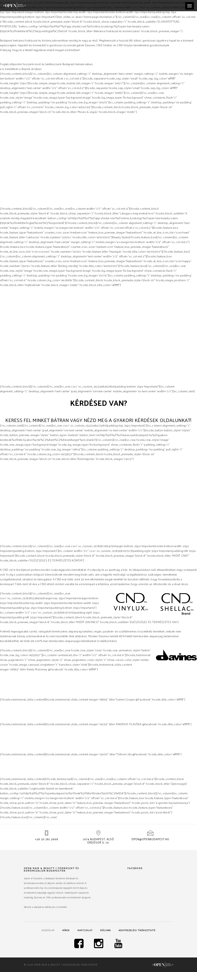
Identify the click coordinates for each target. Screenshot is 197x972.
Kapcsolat (85, 930)
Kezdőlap (48, 930)
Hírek (66, 930)
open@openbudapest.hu (150, 839)
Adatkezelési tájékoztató (137, 930)
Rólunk (105, 930)
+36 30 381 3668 (46, 839)
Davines (141, 203)
